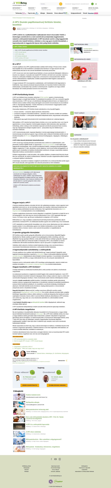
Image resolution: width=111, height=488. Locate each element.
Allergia (42, 13)
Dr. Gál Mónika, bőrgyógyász (61, 353)
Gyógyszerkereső (76, 4)
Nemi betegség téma (20, 363)
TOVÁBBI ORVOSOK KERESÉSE (57, 385)
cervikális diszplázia (18, 256)
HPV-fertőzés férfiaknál (21, 56)
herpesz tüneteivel (19, 172)
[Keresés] (50, 3)
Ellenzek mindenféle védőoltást (82, 147)
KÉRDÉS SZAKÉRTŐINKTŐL (29, 385)
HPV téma (19, 361)
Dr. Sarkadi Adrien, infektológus (43, 353)
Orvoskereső (68, 4)
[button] (17, 9)
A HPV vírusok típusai (20, 52)
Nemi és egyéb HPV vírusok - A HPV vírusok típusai (28, 341)
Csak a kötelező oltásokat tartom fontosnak (85, 141)
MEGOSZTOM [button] (62, 361)
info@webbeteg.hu (57, 475)
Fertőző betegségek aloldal (29, 17)
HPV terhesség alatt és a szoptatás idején (25, 339)
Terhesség (20, 13)
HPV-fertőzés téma (34, 361)
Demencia (50, 13)
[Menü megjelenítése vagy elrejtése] (96, 4)
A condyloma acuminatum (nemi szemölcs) (26, 60)
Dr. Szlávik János (57, 377)
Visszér (90, 13)
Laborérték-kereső (84, 4)
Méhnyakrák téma (26, 361)
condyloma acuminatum (48, 144)
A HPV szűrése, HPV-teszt (22, 58)
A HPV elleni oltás (19, 54)
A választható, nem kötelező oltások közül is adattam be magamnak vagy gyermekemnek (85, 144)
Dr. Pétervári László (29, 377)
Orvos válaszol (61, 13)
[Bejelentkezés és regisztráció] (92, 4)
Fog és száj (33, 13)
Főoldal (14, 17)
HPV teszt (28, 136)
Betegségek (19, 17)
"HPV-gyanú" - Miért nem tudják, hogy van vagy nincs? (29, 348)
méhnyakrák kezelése (38, 302)
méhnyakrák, (40, 254)
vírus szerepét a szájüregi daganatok (35, 264)
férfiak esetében (44, 97)
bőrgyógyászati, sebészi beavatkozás (31, 292)
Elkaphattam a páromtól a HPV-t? (23, 346)
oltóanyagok (39, 314)
